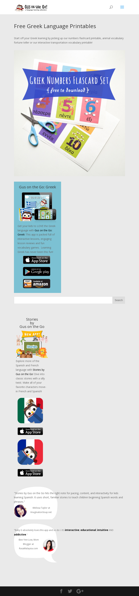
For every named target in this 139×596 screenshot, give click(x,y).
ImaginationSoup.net (41, 512)
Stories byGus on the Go (32, 323)
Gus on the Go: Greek (37, 187)
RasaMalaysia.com (28, 548)
